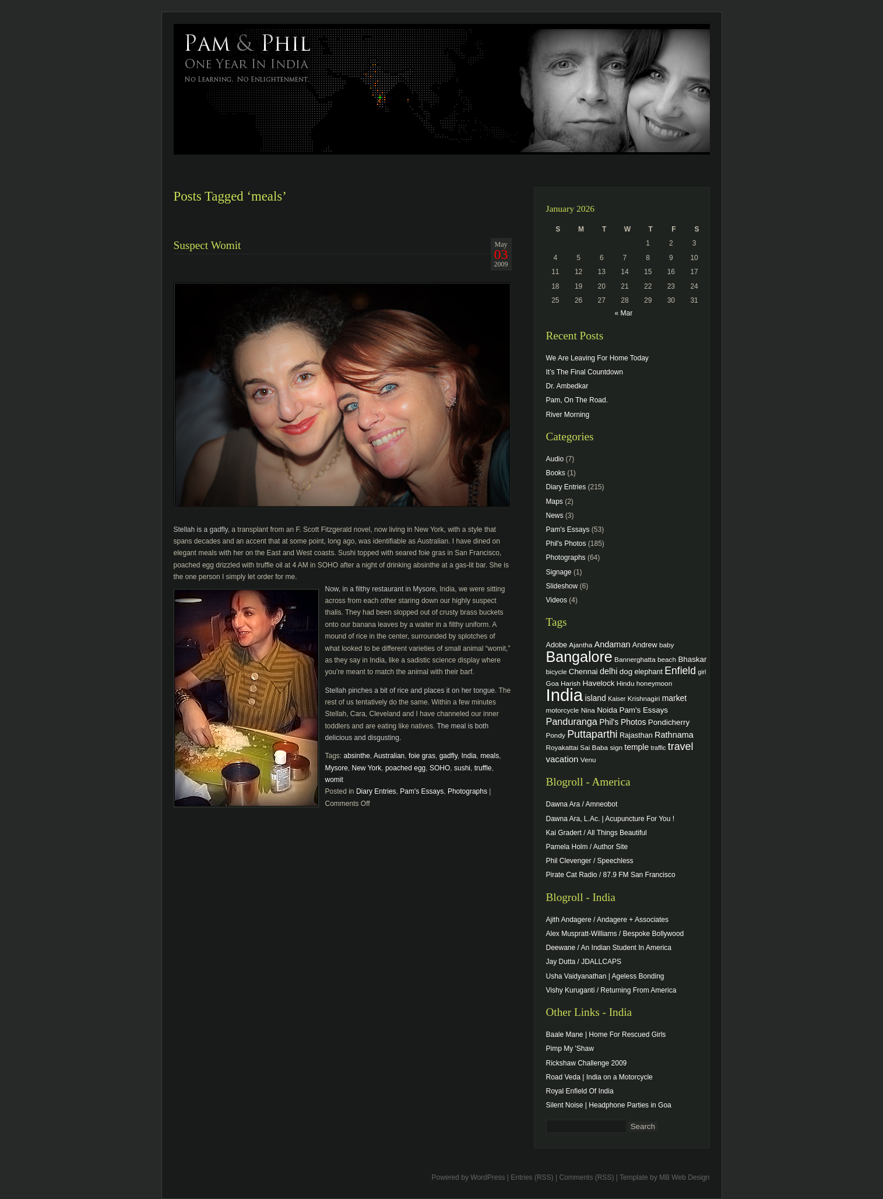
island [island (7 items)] (595, 698)
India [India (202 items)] (564, 694)
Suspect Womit (207, 245)
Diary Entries (376, 791)
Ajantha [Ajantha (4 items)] (580, 644)
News (555, 515)
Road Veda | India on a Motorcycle (599, 1077)
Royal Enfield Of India (580, 1091)
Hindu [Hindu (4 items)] (626, 683)
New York (367, 768)
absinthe (357, 756)
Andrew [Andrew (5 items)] (644, 645)
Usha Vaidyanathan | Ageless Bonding (605, 976)
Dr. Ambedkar (567, 386)
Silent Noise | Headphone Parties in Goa (608, 1105)
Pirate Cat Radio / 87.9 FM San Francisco (611, 875)
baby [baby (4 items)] (666, 644)
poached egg (405, 768)
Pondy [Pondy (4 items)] (555, 735)
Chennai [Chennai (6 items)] (583, 671)
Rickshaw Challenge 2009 (586, 1063)
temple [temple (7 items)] (636, 747)
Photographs (467, 791)
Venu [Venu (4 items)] (588, 759)
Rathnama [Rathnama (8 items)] (674, 734)
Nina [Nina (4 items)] (588, 710)
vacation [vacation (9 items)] (562, 759)
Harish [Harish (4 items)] (571, 683)
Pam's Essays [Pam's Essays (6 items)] (643, 710)
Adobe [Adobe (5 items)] (557, 645)
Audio (555, 459)
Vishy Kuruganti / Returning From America (611, 990)
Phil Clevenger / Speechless (590, 861)
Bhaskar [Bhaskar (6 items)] (692, 659)
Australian (389, 756)
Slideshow (562, 586)
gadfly (448, 756)
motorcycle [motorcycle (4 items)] (562, 710)
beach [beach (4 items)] (666, 659)
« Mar (623, 313)
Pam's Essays (422, 791)
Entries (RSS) (532, 1177)
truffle (483, 768)
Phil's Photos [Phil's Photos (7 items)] (622, 722)
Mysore (336, 768)
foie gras (422, 756)
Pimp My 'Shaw (570, 1048)
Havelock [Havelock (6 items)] (598, 683)
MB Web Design (684, 1177)
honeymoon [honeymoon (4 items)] (654, 683)
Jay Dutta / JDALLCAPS (583, 962)
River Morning (568, 415)
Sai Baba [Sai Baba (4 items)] (594, 747)
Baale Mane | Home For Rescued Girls (606, 1034)
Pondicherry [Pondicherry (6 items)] (668, 722)
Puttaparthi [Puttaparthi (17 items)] (592, 734)
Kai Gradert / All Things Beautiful (596, 833)
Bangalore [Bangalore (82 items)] (579, 656)
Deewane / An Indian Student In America (608, 948)
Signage (559, 572)
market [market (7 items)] (674, 698)
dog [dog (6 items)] (626, 671)
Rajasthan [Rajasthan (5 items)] (636, 735)
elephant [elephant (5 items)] (649, 672)
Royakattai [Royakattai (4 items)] (562, 747)
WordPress (487, 1177)
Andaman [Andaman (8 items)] (612, 644)
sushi (462, 768)
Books (555, 473)
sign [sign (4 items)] (616, 747)
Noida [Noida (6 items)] (607, 710)
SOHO (440, 768)
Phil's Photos (566, 543)
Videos (556, 600)
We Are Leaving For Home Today (597, 358)
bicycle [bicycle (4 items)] (556, 671)
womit (334, 780)
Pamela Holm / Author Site (587, 847)
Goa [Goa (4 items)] (552, 683)
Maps (554, 501)
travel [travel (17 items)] (681, 746)
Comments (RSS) (586, 1177)
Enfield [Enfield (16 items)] (680, 670)
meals (489, 756)
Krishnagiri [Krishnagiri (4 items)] (644, 698)
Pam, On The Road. (577, 400)
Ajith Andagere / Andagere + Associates (607, 920)
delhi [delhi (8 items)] (609, 671)
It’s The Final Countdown (584, 372)
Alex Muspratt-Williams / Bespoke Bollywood (615, 934)
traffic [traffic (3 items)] (658, 747)
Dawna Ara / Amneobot (582, 804)
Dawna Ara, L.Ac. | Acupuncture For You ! (610, 819)
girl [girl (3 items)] (702, 671)
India (468, 756)
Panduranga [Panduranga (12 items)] (571, 721)
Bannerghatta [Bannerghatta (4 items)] (635, 659)
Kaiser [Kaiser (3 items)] (616, 698)
